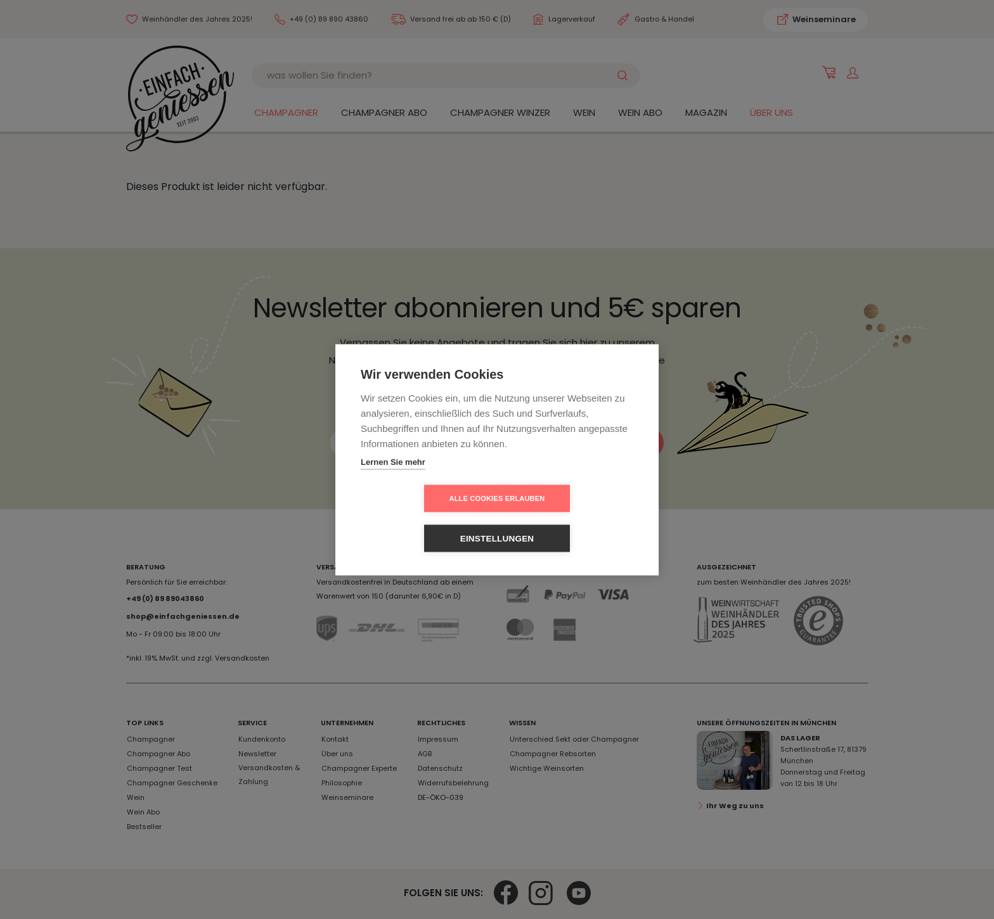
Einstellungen (570, 518)
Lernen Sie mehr (393, 481)
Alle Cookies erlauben (424, 518)
